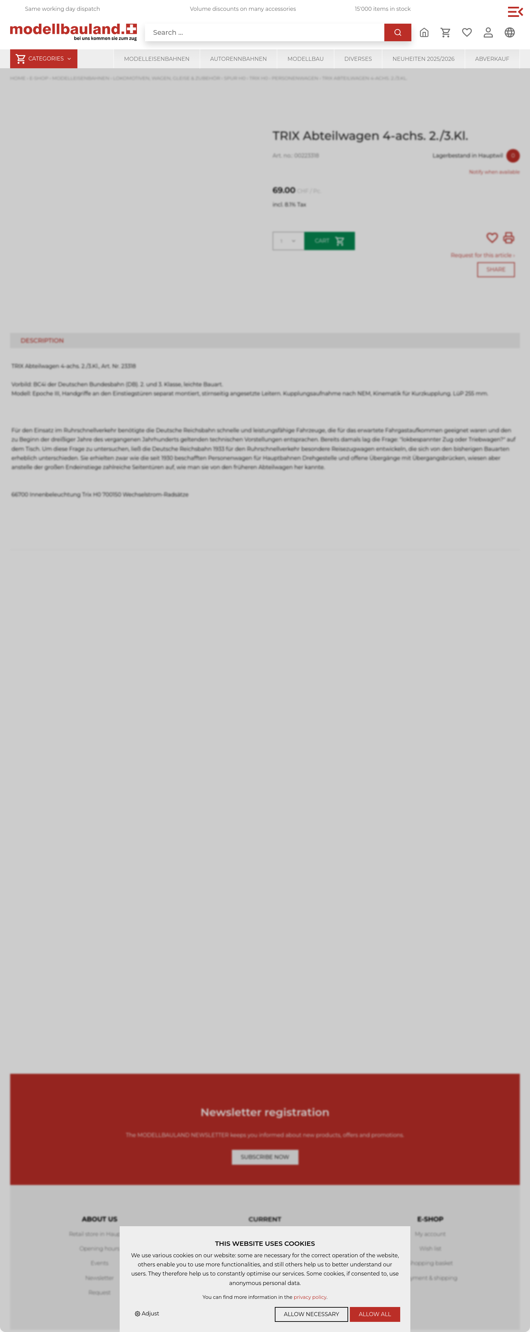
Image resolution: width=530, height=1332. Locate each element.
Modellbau (305, 59)
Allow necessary (311, 1314)
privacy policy (310, 1297)
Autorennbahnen (238, 59)
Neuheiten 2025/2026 (423, 59)
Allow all (375, 1314)
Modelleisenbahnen (157, 59)
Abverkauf (492, 59)
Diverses (358, 59)
